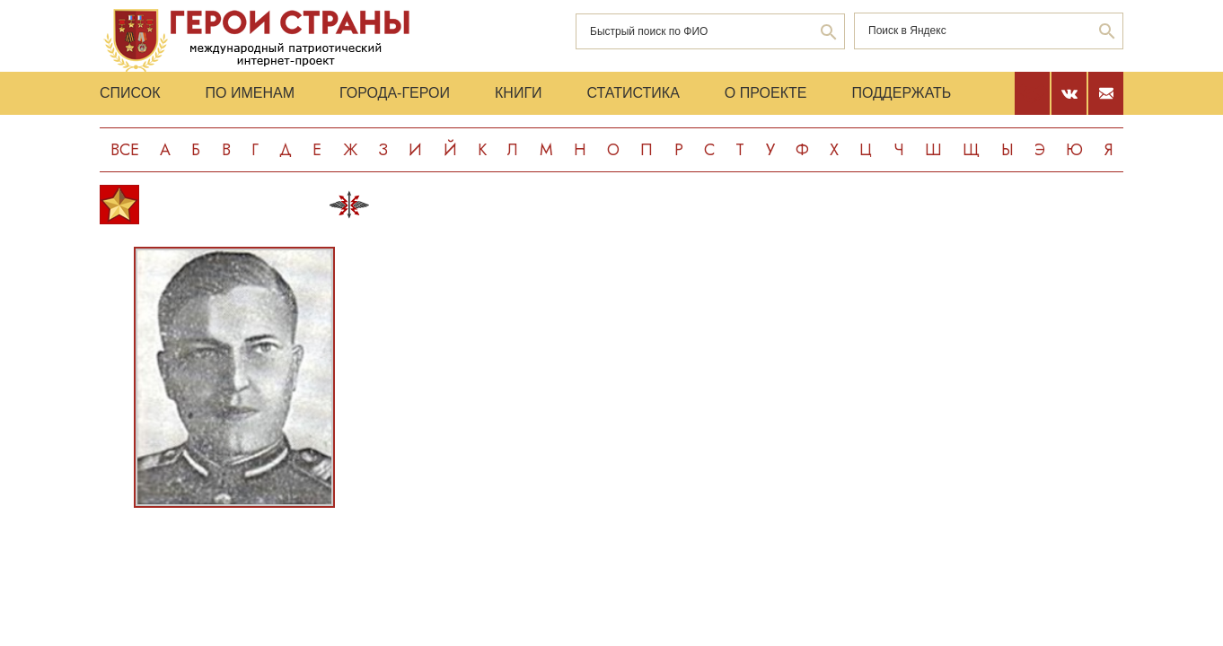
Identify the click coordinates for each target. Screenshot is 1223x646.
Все (124, 150)
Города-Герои (394, 92)
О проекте (766, 92)
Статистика (633, 92)
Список (130, 92)
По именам (250, 92)
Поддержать (901, 92)
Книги (518, 92)
